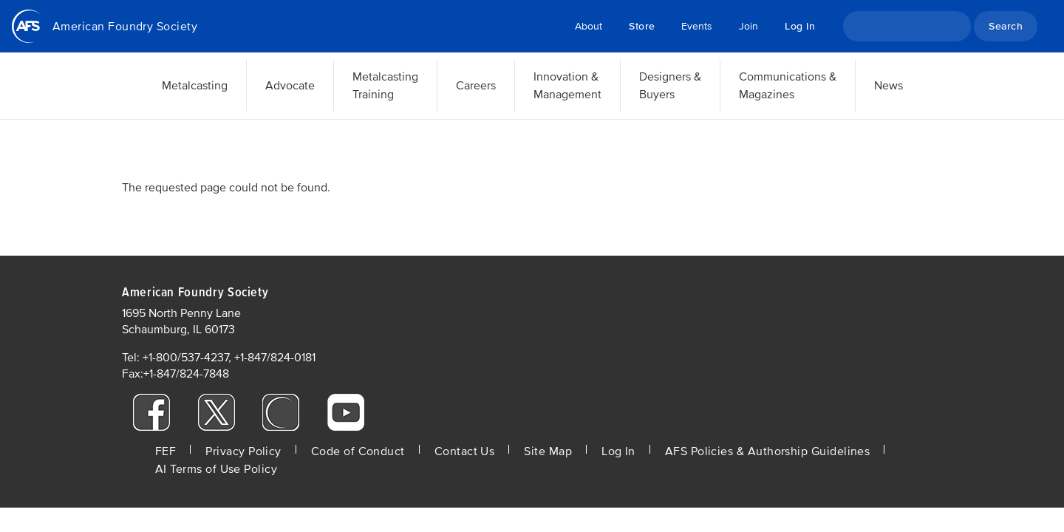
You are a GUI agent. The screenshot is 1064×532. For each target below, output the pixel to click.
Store (642, 26)
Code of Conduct (358, 451)
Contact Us (464, 451)
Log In (800, 26)
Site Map (548, 451)
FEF (165, 451)
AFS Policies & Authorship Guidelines (767, 451)
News (888, 85)
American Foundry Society (124, 26)
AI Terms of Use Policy (216, 469)
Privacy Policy (243, 451)
